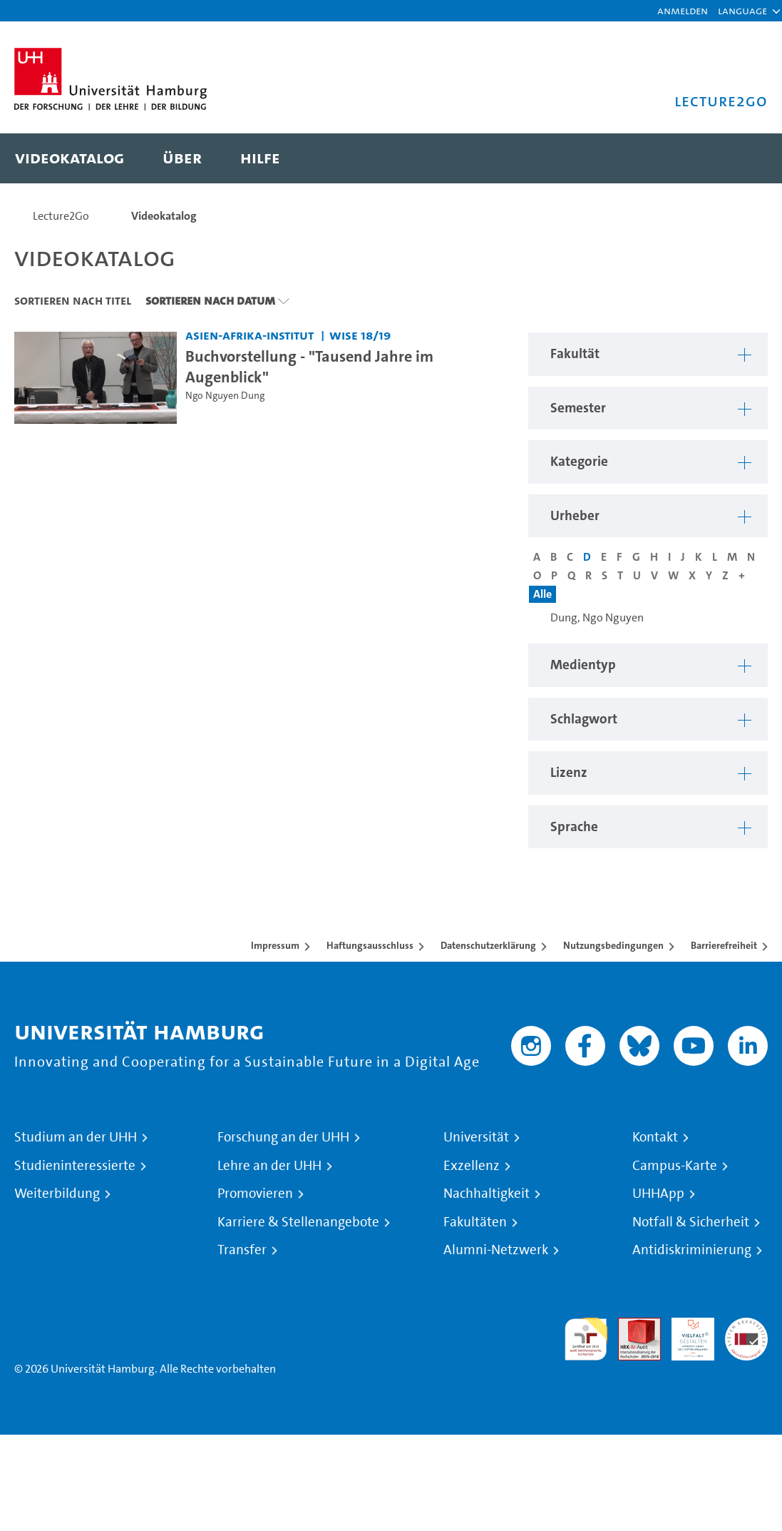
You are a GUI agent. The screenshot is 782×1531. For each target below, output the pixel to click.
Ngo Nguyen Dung (224, 395)
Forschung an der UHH (283, 1137)
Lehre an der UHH (269, 1165)
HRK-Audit (685, 1334)
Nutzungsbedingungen (613, 945)
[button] (742, 10)
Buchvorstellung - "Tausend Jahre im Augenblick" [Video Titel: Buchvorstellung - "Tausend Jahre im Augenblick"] (309, 366)
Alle (542, 593)
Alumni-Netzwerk (495, 1250)
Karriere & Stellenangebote (298, 1222)
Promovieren (255, 1193)
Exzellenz (471, 1165)
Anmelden (682, 10)
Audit (631, 1325)
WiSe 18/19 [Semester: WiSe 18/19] (360, 335)
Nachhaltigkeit (486, 1193)
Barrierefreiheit (724, 945)
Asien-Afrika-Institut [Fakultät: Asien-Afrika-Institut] (249, 335)
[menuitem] (69, 158)
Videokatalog (164, 215)
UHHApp (658, 1193)
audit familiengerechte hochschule (586, 1339)
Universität (476, 1137)
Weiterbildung (57, 1193)
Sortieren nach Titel (72, 300)
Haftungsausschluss (369, 945)
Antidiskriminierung (691, 1250)
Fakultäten (475, 1222)
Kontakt (655, 1137)
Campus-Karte (674, 1165)
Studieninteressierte (74, 1165)
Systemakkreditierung (746, 1325)
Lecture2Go (61, 215)
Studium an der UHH (75, 1137)
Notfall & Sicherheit (690, 1222)
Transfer (242, 1250)
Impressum (275, 945)
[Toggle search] (743, 158)
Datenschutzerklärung (488, 945)
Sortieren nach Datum (210, 300)
